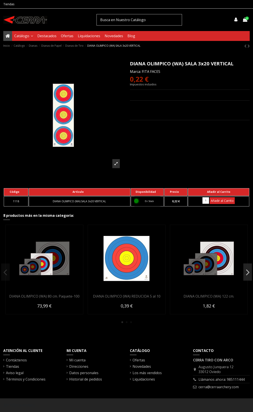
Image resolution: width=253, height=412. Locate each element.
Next (247, 272)
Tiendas (9, 4)
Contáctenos (16, 360)
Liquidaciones (144, 379)
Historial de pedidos (85, 379)
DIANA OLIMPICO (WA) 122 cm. (209, 296)
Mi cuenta (77, 360)
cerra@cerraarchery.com (218, 386)
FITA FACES (151, 71)
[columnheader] (16, 192)
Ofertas (139, 360)
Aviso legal (15, 372)
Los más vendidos (147, 372)
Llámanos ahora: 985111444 (221, 379)
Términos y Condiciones (26, 379)
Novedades (142, 366)
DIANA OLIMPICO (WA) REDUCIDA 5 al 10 (126, 296)
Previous (5, 272)
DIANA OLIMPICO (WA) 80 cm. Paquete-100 (44, 296)
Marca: (135, 71)
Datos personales (83, 372)
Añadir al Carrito (222, 201)
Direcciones (78, 366)
